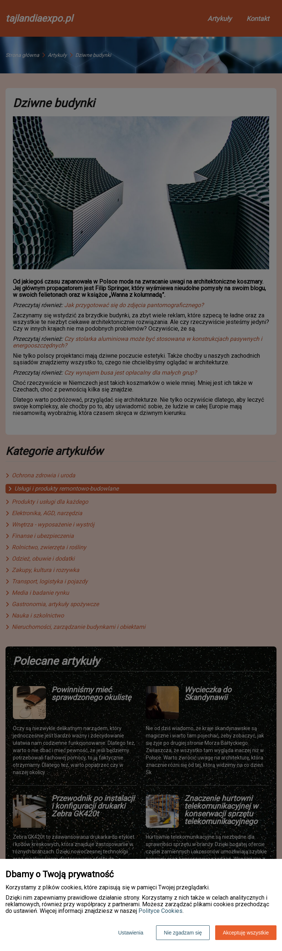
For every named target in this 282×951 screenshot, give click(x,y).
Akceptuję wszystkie (246, 933)
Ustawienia (130, 933)
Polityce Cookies (160, 910)
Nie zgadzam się (183, 933)
